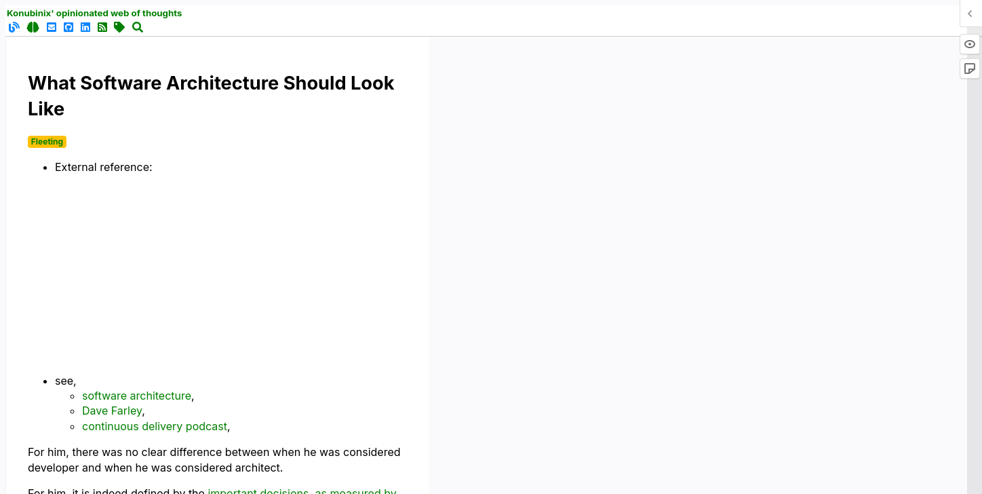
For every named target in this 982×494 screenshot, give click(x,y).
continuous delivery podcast (154, 426)
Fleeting (47, 141)
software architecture (136, 395)
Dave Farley (112, 410)
